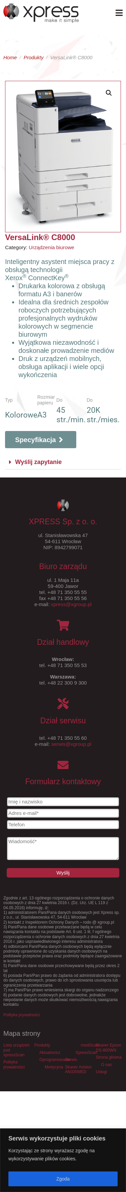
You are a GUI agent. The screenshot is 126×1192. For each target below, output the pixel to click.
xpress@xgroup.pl (71, 604)
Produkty (42, 1045)
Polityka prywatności (21, 1015)
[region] (63, 1160)
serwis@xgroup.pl (71, 744)
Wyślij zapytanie (38, 462)
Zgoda (63, 1179)
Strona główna (109, 1057)
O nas (106, 1064)
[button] (63, 462)
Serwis (71, 1059)
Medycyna (54, 1067)
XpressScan (86, 1052)
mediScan (89, 1045)
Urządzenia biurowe (51, 247)
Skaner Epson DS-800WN (108, 1047)
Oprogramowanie (54, 1059)
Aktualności (49, 1052)
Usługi (101, 1071)
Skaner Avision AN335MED (78, 1069)
